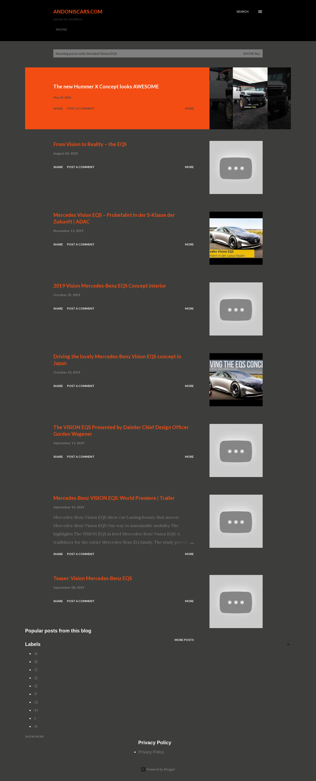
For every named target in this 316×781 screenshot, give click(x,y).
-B (35, 661)
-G (35, 702)
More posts (184, 640)
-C (35, 670)
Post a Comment (80, 108)
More (189, 108)
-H (35, 710)
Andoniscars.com (77, 12)
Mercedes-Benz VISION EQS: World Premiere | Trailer (114, 498)
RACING (61, 29)
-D (35, 678)
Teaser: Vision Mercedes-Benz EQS (92, 578)
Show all (252, 53)
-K (35, 726)
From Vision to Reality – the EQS (90, 144)
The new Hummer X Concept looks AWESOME (106, 86)
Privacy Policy (151, 752)
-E (35, 686)
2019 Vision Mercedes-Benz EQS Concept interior (109, 286)
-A (35, 653)
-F (35, 694)
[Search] (242, 11)
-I (34, 718)
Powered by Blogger (158, 769)
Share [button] (58, 108)
